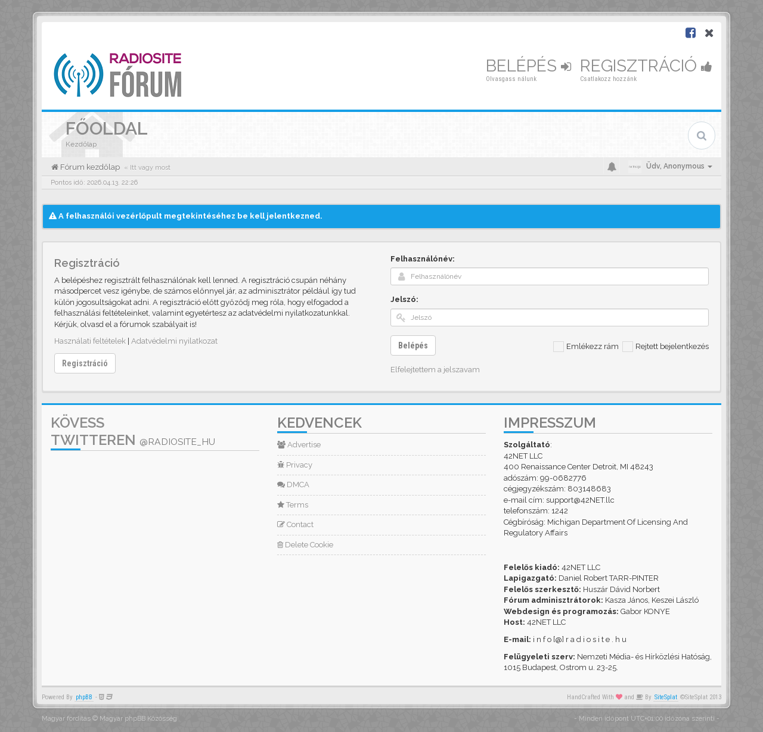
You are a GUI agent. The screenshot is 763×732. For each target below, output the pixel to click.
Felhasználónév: (422, 258)
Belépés (528, 66)
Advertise (299, 444)
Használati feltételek (90, 341)
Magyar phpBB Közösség (138, 718)
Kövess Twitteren (133, 431)
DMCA (293, 484)
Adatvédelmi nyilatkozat (174, 341)
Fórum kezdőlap (89, 167)
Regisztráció (646, 66)
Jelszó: (404, 299)
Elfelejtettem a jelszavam (435, 369)
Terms (292, 504)
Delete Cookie (305, 544)
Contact (295, 524)
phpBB (84, 697)
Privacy (294, 464)
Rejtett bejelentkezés (665, 346)
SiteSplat (666, 697)
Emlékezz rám (586, 346)
